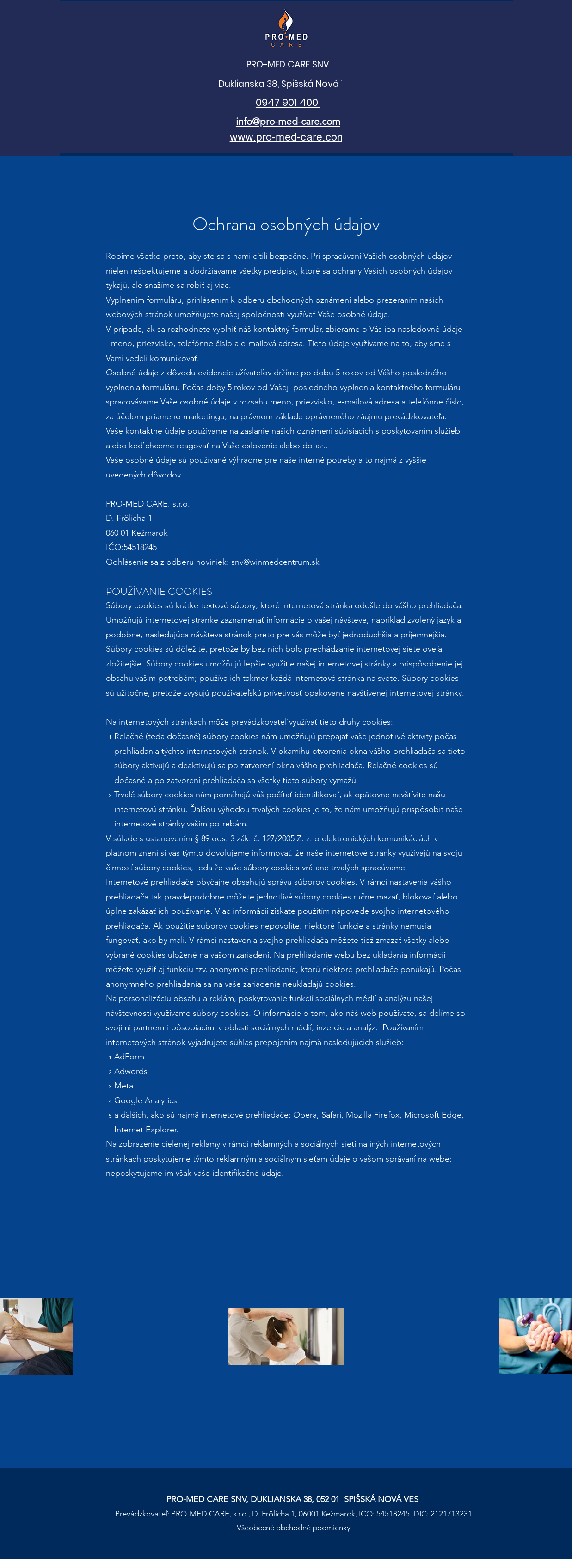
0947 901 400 (288, 102)
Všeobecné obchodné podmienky (294, 1527)
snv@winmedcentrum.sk (275, 562)
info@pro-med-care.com (288, 121)
